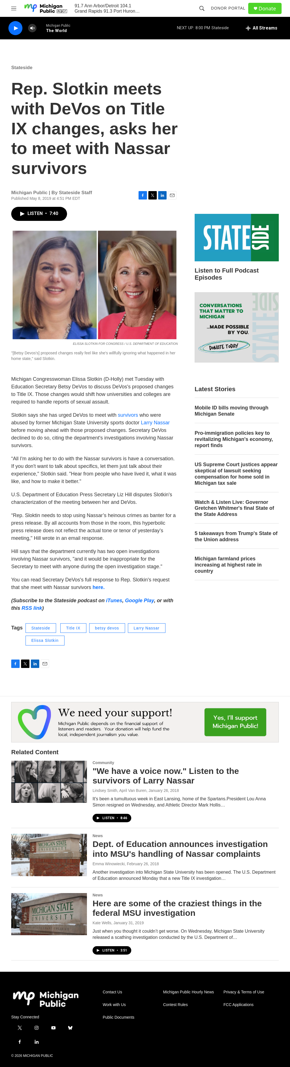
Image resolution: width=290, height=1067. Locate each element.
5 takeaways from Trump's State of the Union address (236, 536)
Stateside (22, 67)
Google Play (139, 600)
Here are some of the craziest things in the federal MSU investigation (177, 908)
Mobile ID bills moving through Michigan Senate (231, 411)
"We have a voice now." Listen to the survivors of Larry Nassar (166, 775)
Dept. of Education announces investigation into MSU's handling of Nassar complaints (180, 848)
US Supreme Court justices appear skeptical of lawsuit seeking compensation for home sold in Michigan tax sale (236, 474)
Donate (267, 9)
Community (103, 762)
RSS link (32, 608)
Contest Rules (175, 1005)
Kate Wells (102, 923)
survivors (128, 415)
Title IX (73, 628)
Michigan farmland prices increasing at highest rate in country (228, 565)
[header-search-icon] (202, 8)
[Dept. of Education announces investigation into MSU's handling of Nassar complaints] (49, 855)
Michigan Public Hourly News (188, 992)
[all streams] (261, 28)
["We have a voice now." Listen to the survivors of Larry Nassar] (49, 782)
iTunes (114, 600)
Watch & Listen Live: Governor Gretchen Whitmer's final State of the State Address (234, 508)
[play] (15, 28)
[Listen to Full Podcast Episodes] (237, 237)
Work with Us (114, 1005)
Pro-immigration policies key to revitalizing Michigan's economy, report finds (234, 439)
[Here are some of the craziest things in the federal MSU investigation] (49, 914)
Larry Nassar (155, 422)
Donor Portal (228, 8)
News (98, 835)
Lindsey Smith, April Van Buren (119, 790)
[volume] (32, 28)
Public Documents (118, 1017)
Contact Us (112, 992)
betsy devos (107, 628)
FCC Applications (239, 1005)
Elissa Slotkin (45, 640)
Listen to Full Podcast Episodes (227, 274)
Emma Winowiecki (109, 864)
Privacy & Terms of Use (244, 992)
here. (99, 587)
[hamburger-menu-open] (13, 8)
